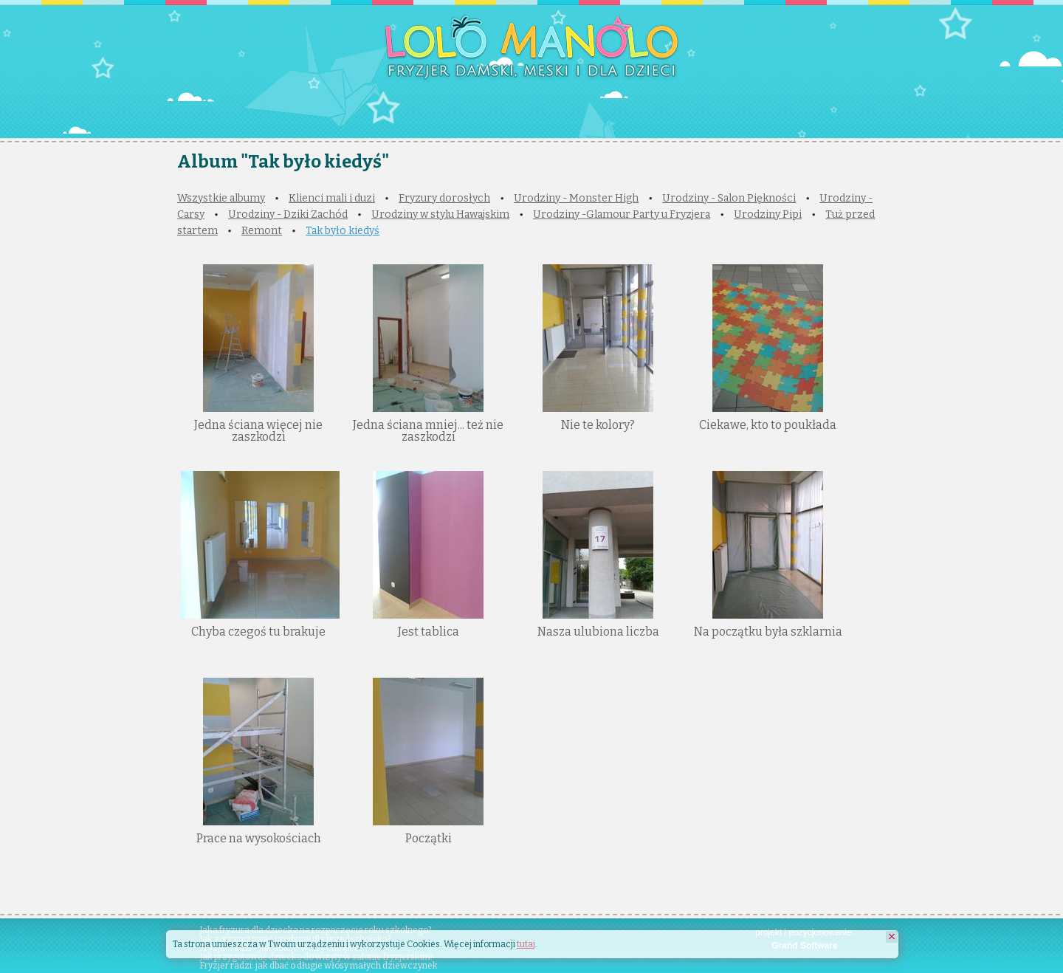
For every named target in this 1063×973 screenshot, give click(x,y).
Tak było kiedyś (342, 230)
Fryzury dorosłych (444, 198)
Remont (261, 230)
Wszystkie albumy (221, 198)
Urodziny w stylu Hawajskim (440, 214)
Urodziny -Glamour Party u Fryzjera (621, 214)
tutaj (526, 944)
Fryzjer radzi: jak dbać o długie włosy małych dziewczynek (318, 965)
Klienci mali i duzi (332, 198)
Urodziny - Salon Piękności (729, 198)
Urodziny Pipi (768, 214)
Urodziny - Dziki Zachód (288, 214)
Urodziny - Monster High (576, 198)
